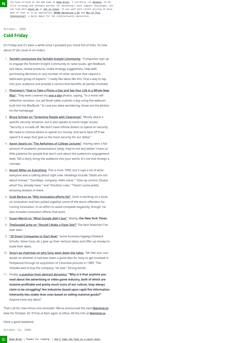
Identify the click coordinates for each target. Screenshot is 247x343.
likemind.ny (101, 308)
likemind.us (97, 313)
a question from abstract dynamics (43, 274)
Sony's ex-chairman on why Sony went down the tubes (46, 253)
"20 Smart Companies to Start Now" (33, 236)
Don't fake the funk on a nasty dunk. (77, 339)
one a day (55, 95)
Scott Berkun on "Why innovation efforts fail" (40, 197)
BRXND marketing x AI (67, 13)
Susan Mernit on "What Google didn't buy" (38, 218)
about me (33, 9)
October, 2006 (15, 29)
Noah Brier (62, 2)
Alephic (97, 2)
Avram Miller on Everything (28, 170)
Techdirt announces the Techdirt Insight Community (44, 59)
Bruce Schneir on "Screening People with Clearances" (45, 117)
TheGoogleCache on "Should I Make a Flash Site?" (43, 225)
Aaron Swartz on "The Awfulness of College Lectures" (45, 144)
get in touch (51, 9)
